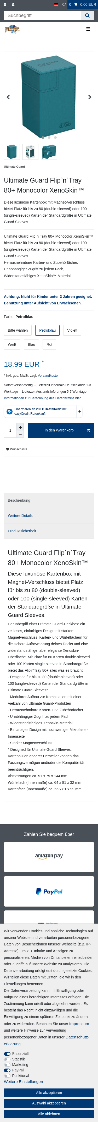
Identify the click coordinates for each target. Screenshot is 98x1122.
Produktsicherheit (22, 531)
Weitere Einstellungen (23, 1081)
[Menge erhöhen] (20, 426)
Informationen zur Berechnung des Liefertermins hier (42, 398)
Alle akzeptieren (49, 1093)
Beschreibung (19, 500)
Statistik (18, 1059)
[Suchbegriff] (42, 15)
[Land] (56, 4)
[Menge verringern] (20, 434)
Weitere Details (20, 515)
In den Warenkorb (67, 430)
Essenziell (20, 1054)
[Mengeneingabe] (10, 430)
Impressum (79, 1023)
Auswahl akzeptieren (49, 1103)
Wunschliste (16, 449)
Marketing (20, 1065)
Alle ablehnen (49, 1114)
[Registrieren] (14, 4)
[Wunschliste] (63, 4)
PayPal (18, 1070)
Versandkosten (48, 375)
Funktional (20, 1076)
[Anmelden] (5, 4)
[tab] (49, 500)
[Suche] (87, 15)
